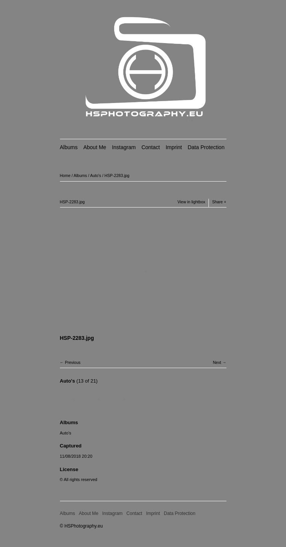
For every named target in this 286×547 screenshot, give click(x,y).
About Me (94, 147)
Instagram (124, 147)
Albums (69, 147)
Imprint (174, 147)
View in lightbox (191, 201)
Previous (73, 362)
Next (217, 362)
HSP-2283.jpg (117, 175)
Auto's (95, 175)
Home (65, 175)
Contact (150, 147)
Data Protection (206, 147)
